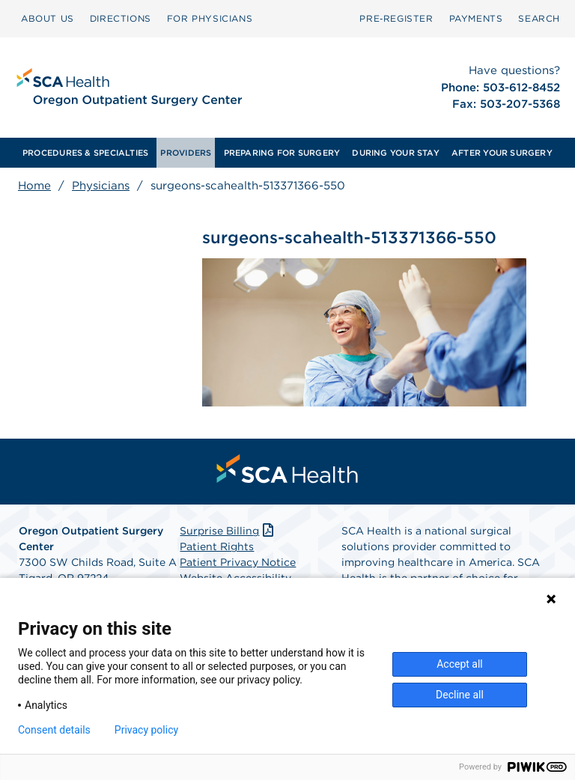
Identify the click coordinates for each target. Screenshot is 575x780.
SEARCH (539, 18)
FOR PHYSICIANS (209, 18)
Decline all (460, 695)
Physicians (101, 185)
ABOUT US (47, 18)
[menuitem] (47, 18)
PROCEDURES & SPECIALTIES (85, 152)
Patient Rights (217, 546)
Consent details (54, 730)
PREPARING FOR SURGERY (282, 152)
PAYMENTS (476, 18)
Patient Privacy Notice (238, 562)
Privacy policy (146, 730)
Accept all (459, 664)
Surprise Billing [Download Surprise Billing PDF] (228, 531)
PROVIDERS (185, 152)
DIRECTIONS (120, 18)
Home (34, 185)
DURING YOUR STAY (395, 152)
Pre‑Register (396, 18)
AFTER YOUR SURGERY (502, 152)
